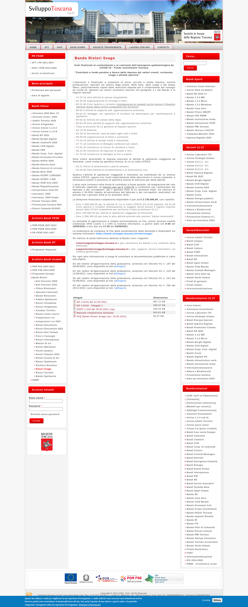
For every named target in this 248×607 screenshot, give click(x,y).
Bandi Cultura (195, 248)
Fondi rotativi (194, 285)
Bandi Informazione (198, 472)
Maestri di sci (43, 343)
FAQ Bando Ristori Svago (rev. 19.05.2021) (102, 316)
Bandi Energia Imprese (200, 320)
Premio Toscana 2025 (44, 201)
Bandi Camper (195, 241)
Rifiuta (217, 600)
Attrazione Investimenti (200, 309)
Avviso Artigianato (43, 124)
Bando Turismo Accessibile (202, 542)
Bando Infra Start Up (198, 274)
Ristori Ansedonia (46, 303)
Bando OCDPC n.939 (44, 179)
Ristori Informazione (47, 340)
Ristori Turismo (45, 372)
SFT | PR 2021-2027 (46, 62)
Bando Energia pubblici (200, 198)
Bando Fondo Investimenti (202, 509)
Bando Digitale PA (197, 357)
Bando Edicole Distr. (44, 164)
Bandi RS (192, 259)
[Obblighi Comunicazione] (201, 410)
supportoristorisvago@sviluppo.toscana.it (103, 249)
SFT (47, 47)
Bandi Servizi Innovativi (200, 483)
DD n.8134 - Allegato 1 (90, 305)
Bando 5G (192, 494)
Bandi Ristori (40, 277)
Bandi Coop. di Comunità (201, 447)
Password (35, 406)
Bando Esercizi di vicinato (47, 168)
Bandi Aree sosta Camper (201, 432)
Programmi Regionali (44, 249)
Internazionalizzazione (199, 206)
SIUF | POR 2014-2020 (46, 68)
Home (33, 47)
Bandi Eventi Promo (198, 469)
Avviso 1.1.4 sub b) (198, 417)
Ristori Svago (43, 369)
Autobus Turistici (46, 310)
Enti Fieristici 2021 (46, 285)
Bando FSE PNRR (196, 116)
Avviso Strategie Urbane (200, 158)
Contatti (163, 47)
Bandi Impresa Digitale (200, 173)
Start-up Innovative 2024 (201, 220)
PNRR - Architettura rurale (202, 564)
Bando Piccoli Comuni (199, 531)
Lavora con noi (140, 47)
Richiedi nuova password (45, 414)
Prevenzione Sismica (198, 213)
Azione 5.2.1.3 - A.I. (198, 169)
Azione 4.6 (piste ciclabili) (202, 428)
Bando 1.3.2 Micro (197, 101)
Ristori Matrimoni (46, 347)
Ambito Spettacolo (46, 299)
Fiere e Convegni (45, 336)
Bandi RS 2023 (195, 176)
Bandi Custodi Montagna (201, 454)
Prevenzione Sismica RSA (47, 205)
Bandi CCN (193, 244)
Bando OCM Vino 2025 (45, 183)
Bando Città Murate (198, 267)
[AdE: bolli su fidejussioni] (202, 396)
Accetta (206, 600)
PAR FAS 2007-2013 (43, 266)
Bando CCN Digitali (198, 184)
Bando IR (192, 520)
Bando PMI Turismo (198, 127)
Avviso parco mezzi (198, 425)
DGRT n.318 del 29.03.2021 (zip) (96, 309)
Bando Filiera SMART (199, 112)
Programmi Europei (43, 274)
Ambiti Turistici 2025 (44, 121)
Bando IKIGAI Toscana (199, 513)
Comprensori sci (45, 318)
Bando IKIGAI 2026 (43, 161)
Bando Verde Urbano (198, 277)
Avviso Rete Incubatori (200, 90)
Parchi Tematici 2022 (48, 354)
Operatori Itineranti (47, 292)
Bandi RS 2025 (40, 135)
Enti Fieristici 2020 (46, 281)
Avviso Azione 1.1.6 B (44, 131)
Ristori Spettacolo (46, 361)
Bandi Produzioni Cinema (201, 327)
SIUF (59, 47)
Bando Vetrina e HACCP (200, 130)
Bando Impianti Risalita (200, 516)
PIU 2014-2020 (195, 560)
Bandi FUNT (193, 252)
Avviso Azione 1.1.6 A (44, 128)
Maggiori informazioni (90, 605)
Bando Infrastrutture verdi (202, 360)
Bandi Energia (195, 465)
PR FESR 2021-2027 (43, 232)
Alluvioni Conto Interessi (201, 86)
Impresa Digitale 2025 (199, 138)
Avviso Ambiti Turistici (200, 237)
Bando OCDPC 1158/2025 (46, 175)
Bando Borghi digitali (44, 139)
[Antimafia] (193, 399)
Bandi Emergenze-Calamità (202, 461)
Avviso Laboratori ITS (199, 154)
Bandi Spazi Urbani (198, 263)
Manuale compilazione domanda (95, 313)
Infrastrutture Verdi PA (45, 190)
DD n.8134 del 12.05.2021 (92, 302)
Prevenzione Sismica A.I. (201, 217)
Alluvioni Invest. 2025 (44, 117)
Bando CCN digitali (43, 146)
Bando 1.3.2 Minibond (199, 104)
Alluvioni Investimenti (199, 414)
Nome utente (37, 398)
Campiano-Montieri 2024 (200, 134)
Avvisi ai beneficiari (46, 73)
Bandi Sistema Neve (198, 487)
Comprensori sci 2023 (48, 321)
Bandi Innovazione (197, 256)
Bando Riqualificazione (45, 186)
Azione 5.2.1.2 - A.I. (198, 165)
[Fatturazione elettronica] (201, 403)
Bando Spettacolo (46, 376)
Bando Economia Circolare (47, 157)
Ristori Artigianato (46, 307)
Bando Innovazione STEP (201, 123)
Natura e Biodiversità (199, 209)
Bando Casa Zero (196, 108)
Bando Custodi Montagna (201, 270)
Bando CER (38, 150)
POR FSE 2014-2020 (43, 270)
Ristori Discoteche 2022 (49, 329)
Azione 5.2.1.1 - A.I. (198, 162)
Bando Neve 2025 (42, 172)
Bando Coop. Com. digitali (47, 153)
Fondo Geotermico (197, 549)
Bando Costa (194, 195)
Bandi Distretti (195, 458)
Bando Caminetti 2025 (44, 142)
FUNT (190, 553)
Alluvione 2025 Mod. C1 (45, 113)
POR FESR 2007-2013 (44, 225)
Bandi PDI (192, 476)
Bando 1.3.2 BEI (196, 97)
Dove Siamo (77, 47)
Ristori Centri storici (47, 314)
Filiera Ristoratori (46, 288)
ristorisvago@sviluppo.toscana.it (97, 243)
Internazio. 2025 (41, 194)
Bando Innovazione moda (201, 119)
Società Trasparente (107, 47)
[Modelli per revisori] (199, 406)
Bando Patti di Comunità (201, 527)
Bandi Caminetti (196, 436)
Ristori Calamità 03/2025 (46, 208)
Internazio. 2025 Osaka (45, 197)
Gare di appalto (46, 95)
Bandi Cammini (195, 439)
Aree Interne (194, 305)
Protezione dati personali (46, 90)
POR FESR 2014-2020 (44, 229)
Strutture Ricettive (46, 365)
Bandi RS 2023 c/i (197, 94)
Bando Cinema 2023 (198, 187)
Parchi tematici (44, 351)
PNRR (35, 380)
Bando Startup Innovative (201, 538)
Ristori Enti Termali (47, 332)
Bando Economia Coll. (199, 505)
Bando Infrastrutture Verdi (202, 202)
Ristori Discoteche (46, 325)
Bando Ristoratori (46, 296)
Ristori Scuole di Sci (47, 358)
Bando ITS (192, 523)
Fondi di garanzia (197, 281)
